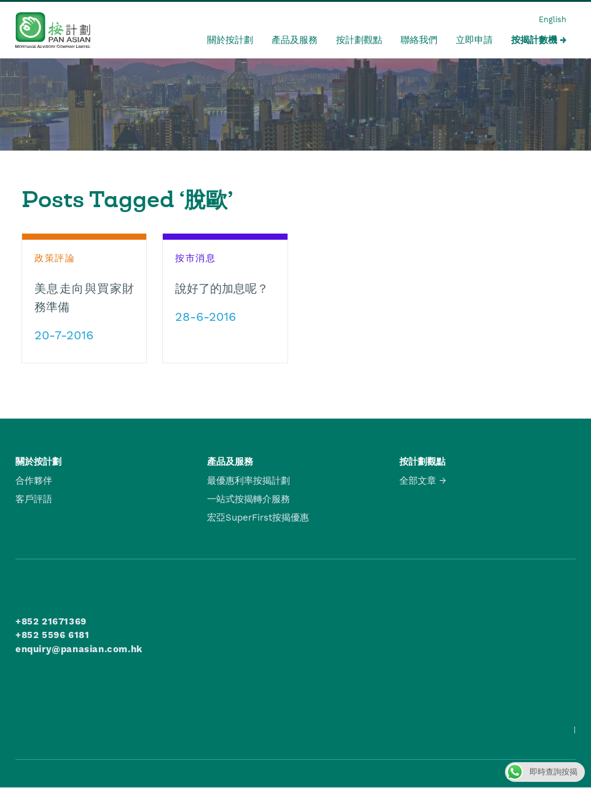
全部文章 (417, 480)
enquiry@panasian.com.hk (79, 649)
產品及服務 (295, 39)
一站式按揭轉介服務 (248, 499)
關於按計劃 (230, 39)
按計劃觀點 (359, 39)
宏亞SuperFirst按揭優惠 (258, 517)
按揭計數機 (534, 39)
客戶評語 (33, 499)
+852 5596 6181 (52, 634)
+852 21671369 (51, 621)
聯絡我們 (419, 39)
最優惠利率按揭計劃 (248, 480)
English (552, 19)
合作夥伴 (33, 480)
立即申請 (474, 39)
